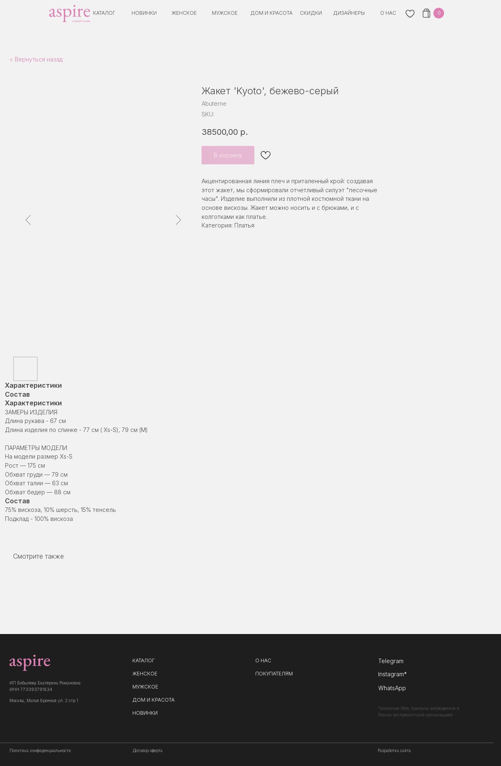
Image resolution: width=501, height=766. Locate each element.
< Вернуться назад (36, 59)
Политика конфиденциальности (40, 750)
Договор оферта (148, 750)
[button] (349, 13)
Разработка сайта (394, 750)
